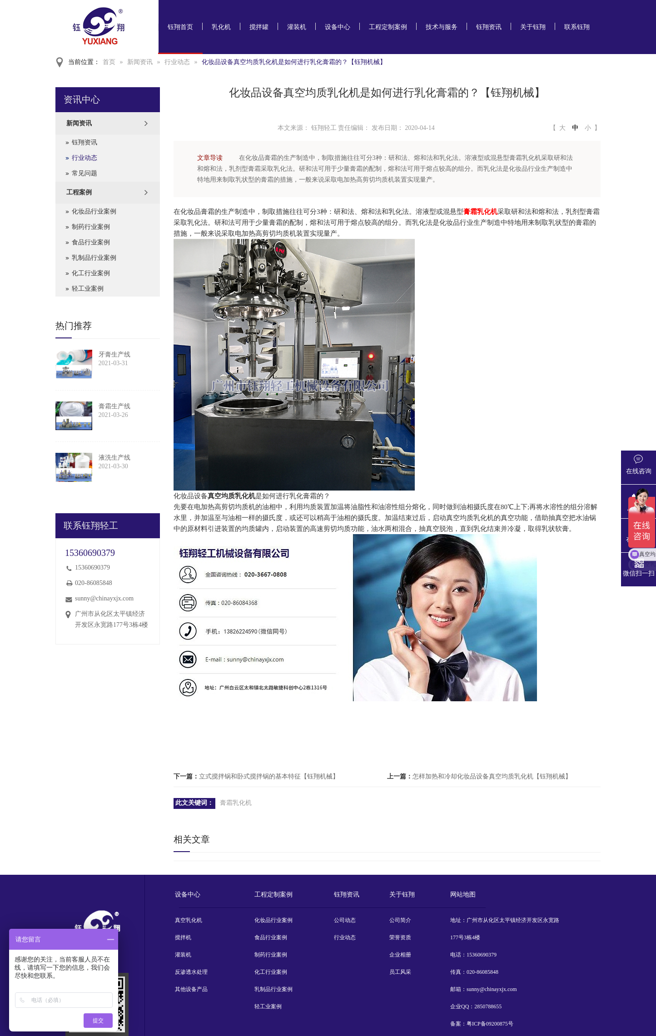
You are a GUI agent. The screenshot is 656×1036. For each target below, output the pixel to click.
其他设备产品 (191, 989)
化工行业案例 (91, 273)
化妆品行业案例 (94, 211)
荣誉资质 (400, 937)
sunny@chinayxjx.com (104, 598)
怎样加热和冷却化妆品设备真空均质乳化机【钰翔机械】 (492, 776)
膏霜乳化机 (480, 211)
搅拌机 (183, 937)
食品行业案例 (91, 242)
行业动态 (177, 62)
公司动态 (345, 920)
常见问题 (84, 173)
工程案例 (79, 192)
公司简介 (400, 920)
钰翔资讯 (489, 27)
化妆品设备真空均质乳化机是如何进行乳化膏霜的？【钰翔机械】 (294, 62)
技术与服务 (441, 27)
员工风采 (400, 972)
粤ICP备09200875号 (490, 1024)
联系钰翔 (577, 27)
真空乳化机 (188, 920)
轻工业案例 (88, 288)
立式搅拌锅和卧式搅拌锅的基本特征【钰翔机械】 (269, 776)
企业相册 (400, 955)
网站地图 (463, 894)
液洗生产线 (114, 457)
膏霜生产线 (114, 406)
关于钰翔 (533, 27)
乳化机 (221, 27)
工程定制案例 (388, 27)
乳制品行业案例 (94, 257)
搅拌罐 (258, 27)
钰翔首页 (180, 27)
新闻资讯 (140, 62)
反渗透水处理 (191, 972)
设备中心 (337, 27)
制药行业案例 (91, 226)
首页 (109, 62)
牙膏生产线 (114, 354)
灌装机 (296, 27)
